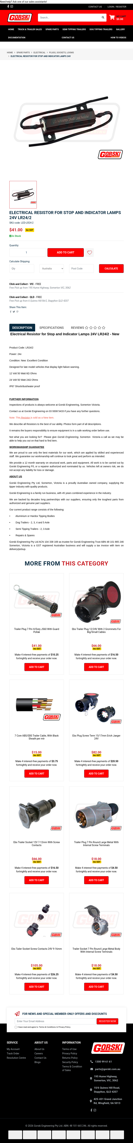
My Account (13, 1049)
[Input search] (69, 18)
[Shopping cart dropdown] (117, 17)
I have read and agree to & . (43, 1027)
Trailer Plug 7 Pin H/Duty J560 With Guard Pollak (36, 630)
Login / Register (117, 6)
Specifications (51, 328)
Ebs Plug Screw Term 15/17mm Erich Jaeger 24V (96, 737)
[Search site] (103, 18)
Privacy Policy (64, 1027)
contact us (95, 6)
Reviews (88, 328)
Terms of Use (69, 1049)
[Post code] (81, 268)
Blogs (37, 1062)
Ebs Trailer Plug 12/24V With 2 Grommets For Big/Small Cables (96, 630)
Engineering (38, 411)
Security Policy (70, 1062)
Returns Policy (70, 1057)
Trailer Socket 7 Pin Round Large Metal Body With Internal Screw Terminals (96, 950)
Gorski (27, 411)
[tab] (22, 327)
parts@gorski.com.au (107, 1069)
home (11, 29)
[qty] (21, 268)
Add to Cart (65, 252)
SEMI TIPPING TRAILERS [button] (74, 29)
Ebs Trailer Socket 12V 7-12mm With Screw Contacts (36, 844)
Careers (38, 1053)
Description (22, 328)
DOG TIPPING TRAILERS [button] (101, 29)
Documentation (16, 37)
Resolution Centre (16, 1057)
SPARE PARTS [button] (52, 29)
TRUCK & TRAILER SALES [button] (30, 29)
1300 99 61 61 (103, 1061)
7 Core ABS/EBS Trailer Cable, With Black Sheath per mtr (37, 737)
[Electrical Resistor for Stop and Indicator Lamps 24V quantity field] (27, 252)
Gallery (120, 29)
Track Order (13, 1053)
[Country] (51, 268)
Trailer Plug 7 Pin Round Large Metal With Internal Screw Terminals (96, 844)
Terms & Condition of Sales (72, 1068)
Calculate (111, 268)
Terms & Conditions (47, 1027)
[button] (89, 252)
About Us (39, 1049)
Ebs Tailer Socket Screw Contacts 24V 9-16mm (36, 948)
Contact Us (68, 37)
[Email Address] (55, 1021)
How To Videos (118, 37)
